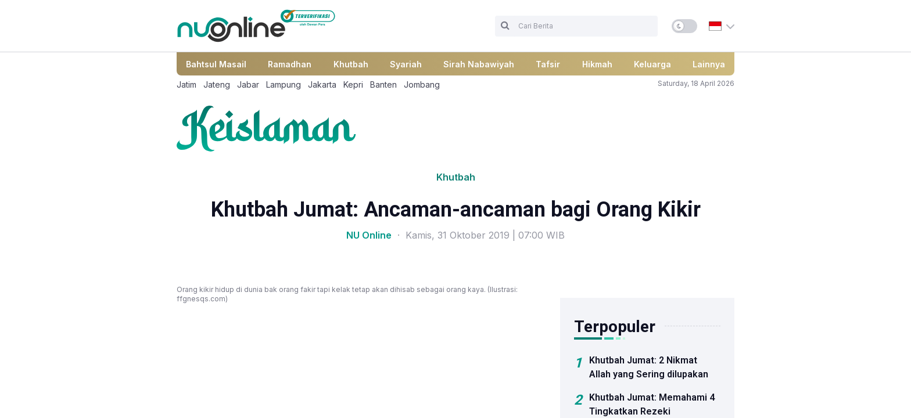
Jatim (186, 84)
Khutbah (350, 64)
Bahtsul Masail (216, 64)
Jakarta (322, 84)
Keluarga (652, 64)
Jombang (422, 84)
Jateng (216, 84)
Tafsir (548, 64)
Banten (383, 84)
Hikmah (597, 64)
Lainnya (709, 64)
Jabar (248, 84)
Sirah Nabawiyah (478, 64)
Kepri (353, 84)
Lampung (283, 84)
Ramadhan (289, 64)
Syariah (406, 64)
